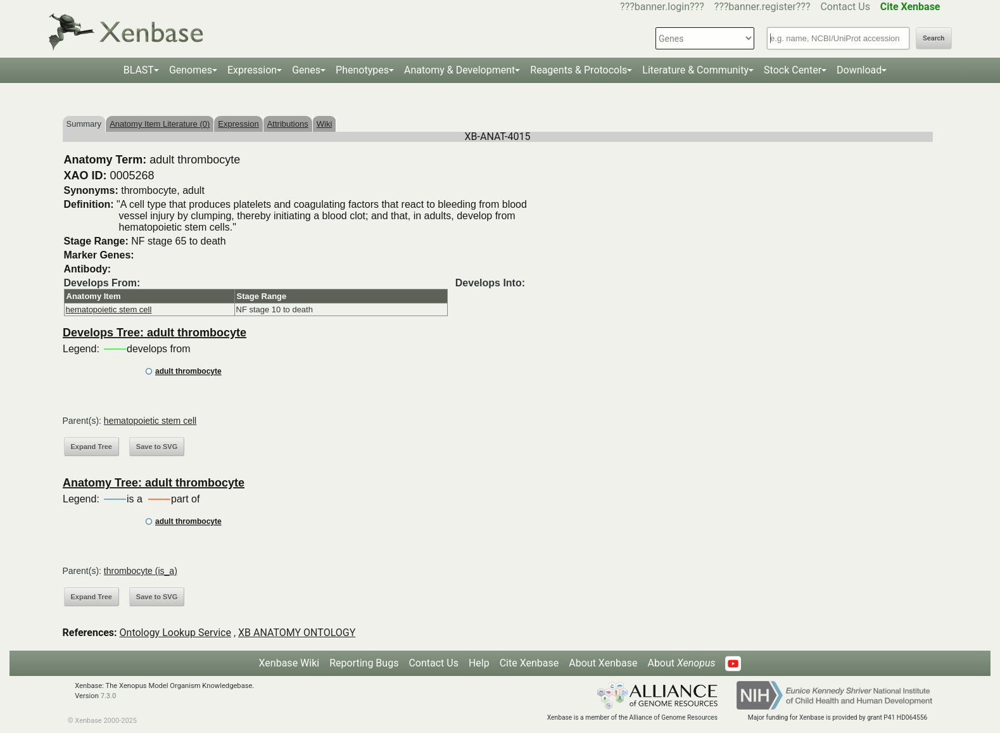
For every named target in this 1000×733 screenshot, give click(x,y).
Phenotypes (362, 70)
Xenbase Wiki (289, 663)
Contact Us (845, 7)
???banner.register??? (762, 7)
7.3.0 (109, 696)
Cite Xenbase (529, 663)
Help (479, 663)
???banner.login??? (662, 7)
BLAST (138, 70)
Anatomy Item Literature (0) (160, 124)
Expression (252, 70)
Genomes (190, 70)
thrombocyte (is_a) (140, 571)
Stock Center (792, 70)
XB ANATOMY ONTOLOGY (296, 633)
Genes (306, 70)
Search (933, 38)
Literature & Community (695, 70)
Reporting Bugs (363, 663)
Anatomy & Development (459, 70)
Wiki (324, 124)
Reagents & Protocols (578, 70)
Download (859, 70)
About (681, 663)
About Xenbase (603, 663)
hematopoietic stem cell (109, 309)
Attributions (287, 124)
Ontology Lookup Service (175, 633)
